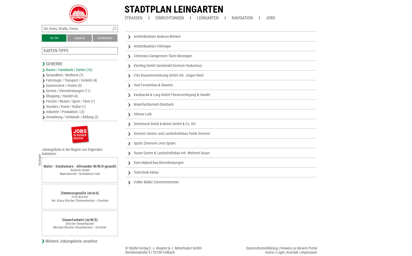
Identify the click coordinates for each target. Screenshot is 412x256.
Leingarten (208, 17)
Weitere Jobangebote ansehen (71, 241)
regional (79, 38)
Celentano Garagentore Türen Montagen (163, 56)
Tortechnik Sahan (146, 172)
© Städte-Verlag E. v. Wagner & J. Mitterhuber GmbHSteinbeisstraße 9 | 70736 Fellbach (163, 250)
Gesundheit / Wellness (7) (64, 75)
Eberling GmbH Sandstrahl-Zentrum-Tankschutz (168, 65)
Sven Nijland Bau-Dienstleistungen (159, 163)
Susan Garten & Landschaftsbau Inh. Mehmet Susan (172, 153)
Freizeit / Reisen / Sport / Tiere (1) (70, 101)
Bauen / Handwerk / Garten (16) (69, 70)
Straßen (133, 17)
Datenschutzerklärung (262, 248)
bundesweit (105, 38)
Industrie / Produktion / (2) (65, 112)
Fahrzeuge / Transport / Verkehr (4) (71, 80)
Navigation (242, 17)
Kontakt (292, 252)
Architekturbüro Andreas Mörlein (157, 36)
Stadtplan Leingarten (174, 9)
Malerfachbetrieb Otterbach (154, 104)
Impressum (309, 252)
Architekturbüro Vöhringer (152, 46)
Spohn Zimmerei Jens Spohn (155, 143)
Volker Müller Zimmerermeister (156, 182)
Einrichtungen (170, 17)
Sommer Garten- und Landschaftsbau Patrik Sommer (172, 133)
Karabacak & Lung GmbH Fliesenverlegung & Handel (172, 95)
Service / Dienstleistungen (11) (68, 91)
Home (269, 252)
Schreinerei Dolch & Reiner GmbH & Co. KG (164, 124)
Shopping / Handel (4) (62, 96)
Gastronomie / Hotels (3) (64, 85)
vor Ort (54, 38)
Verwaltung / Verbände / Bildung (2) (72, 117)
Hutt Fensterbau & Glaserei (153, 85)
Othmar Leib (143, 114)
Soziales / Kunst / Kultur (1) (66, 106)
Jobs (270, 17)
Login (280, 252)
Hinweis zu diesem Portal (298, 248)
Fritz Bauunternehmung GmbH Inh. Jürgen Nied (168, 75)
